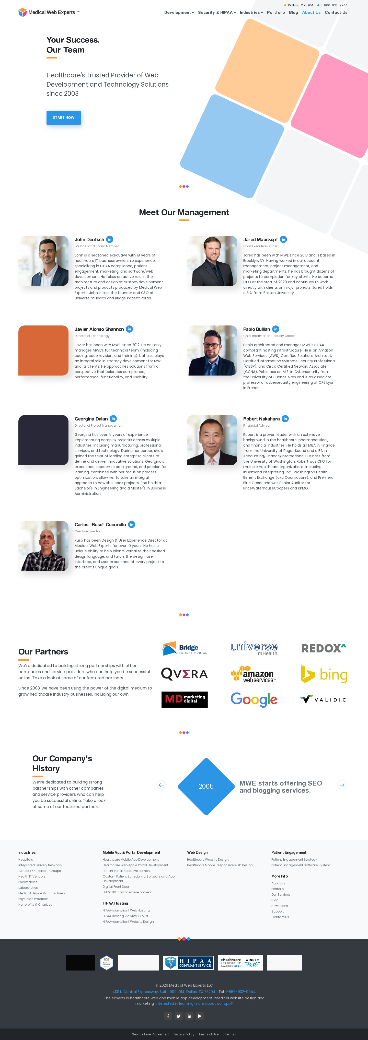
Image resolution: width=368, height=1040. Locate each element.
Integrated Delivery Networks (40, 865)
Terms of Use (208, 1034)
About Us (311, 12)
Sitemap (229, 1034)
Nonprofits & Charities (35, 904)
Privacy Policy (184, 1034)
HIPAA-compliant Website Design (128, 921)
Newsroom (279, 906)
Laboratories (28, 887)
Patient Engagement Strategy (294, 859)
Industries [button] (250, 12)
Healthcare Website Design (208, 859)
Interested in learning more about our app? (194, 1003)
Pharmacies (27, 882)
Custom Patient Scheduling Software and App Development (139, 878)
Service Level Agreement (150, 1034)
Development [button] (177, 12)
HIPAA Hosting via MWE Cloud (125, 916)
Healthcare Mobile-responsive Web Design (220, 865)
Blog (293, 12)
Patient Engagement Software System (300, 865)
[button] (161, 785)
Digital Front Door (116, 886)
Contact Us (336, 12)
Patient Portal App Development (127, 871)
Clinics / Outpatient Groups (39, 871)
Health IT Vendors (31, 876)
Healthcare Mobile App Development (131, 859)
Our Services (281, 894)
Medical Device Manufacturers (42, 893)
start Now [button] (63, 117)
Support (277, 911)
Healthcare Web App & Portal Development (135, 865)
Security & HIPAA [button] (215, 12)
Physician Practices (33, 899)
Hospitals (25, 859)
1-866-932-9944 (241, 991)
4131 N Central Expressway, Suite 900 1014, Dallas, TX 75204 (163, 991)
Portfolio (276, 12)
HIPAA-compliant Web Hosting (126, 910)
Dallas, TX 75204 (300, 5)
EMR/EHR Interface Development (127, 892)
